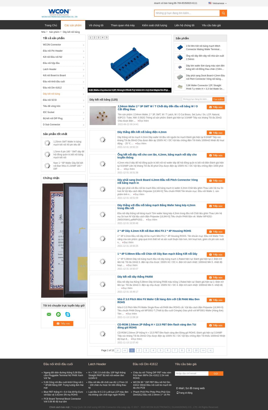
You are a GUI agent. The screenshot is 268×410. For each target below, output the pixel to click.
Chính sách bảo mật (59, 407)
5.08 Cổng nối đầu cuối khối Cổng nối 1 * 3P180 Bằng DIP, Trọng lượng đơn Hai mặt (63, 385)
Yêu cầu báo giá (211, 25)
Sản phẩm (54, 32)
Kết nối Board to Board (54, 75)
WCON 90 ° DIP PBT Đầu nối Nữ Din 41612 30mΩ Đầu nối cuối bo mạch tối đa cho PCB (152, 385)
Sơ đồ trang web (195, 388)
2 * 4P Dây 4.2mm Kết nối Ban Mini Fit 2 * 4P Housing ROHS (154, 230)
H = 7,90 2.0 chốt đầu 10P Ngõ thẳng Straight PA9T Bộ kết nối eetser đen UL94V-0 (106, 375)
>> (203, 350)
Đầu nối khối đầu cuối (54, 81)
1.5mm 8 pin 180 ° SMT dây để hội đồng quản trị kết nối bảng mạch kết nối (68, 154)
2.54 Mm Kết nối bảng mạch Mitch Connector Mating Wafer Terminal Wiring (203, 48)
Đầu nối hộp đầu (51, 63)
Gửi (216, 373)
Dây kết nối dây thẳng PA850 (135, 276)
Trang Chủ (51, 25)
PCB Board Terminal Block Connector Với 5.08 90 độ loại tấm (62, 400)
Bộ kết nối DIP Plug (53, 118)
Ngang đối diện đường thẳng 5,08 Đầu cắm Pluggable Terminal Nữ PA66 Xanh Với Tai (63, 375)
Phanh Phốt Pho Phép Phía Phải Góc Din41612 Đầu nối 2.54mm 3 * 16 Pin (151, 393)
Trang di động (184, 393)
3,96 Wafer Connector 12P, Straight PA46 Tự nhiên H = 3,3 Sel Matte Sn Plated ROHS (130, 90)
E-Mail (180, 388)
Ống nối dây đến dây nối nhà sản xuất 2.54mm (205, 58)
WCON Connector (52, 44)
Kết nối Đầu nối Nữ (52, 57)
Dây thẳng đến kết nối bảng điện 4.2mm (142, 132)
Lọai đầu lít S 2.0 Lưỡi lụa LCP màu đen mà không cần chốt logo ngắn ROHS (108, 393)
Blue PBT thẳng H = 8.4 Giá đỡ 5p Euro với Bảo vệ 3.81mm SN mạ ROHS (63, 393)
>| (210, 350)
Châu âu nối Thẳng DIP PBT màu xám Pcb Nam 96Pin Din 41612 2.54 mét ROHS (152, 375)
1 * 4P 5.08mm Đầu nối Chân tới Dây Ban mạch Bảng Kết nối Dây (157, 253)
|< (118, 350)
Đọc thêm (144, 121)
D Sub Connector (51, 124)
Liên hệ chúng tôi (184, 25)
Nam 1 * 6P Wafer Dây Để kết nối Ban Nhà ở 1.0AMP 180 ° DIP (68, 166)
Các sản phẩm (73, 25)
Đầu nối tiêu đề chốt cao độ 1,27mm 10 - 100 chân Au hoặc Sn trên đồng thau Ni (108, 385)
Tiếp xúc (218, 107)
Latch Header (49, 69)
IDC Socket (48, 112)
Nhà (43, 32)
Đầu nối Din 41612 (52, 87)
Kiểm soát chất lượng (154, 25)
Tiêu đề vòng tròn (51, 106)
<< (125, 350)
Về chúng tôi (96, 25)
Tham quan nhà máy (123, 25)
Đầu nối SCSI (50, 100)
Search (223, 13)
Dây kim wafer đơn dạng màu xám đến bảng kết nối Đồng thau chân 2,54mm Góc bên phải (205, 67)
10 (196, 350)
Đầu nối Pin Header (53, 51)
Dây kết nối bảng (51, 94)
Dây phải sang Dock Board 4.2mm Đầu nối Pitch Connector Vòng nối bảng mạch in (205, 77)
